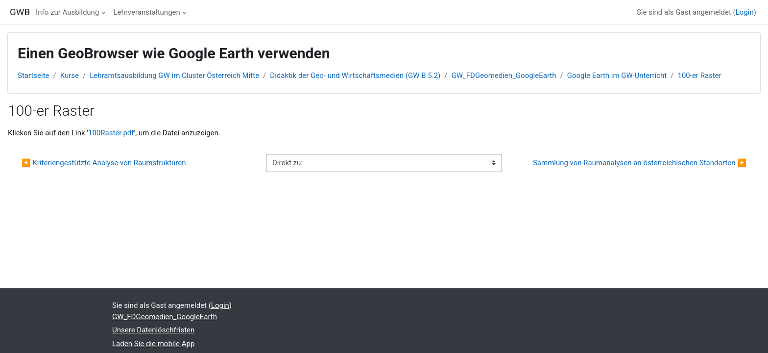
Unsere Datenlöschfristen (153, 330)
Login (745, 12)
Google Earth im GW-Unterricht (617, 75)
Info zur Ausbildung (67, 12)
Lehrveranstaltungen (146, 12)
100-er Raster (699, 75)
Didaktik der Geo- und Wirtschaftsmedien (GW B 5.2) (355, 75)
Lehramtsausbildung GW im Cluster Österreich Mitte (174, 75)
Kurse (69, 75)
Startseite (33, 75)
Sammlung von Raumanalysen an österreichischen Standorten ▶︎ (639, 162)
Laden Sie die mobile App (153, 343)
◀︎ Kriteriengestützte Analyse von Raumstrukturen (104, 162)
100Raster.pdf (111, 132)
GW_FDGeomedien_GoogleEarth (503, 75)
